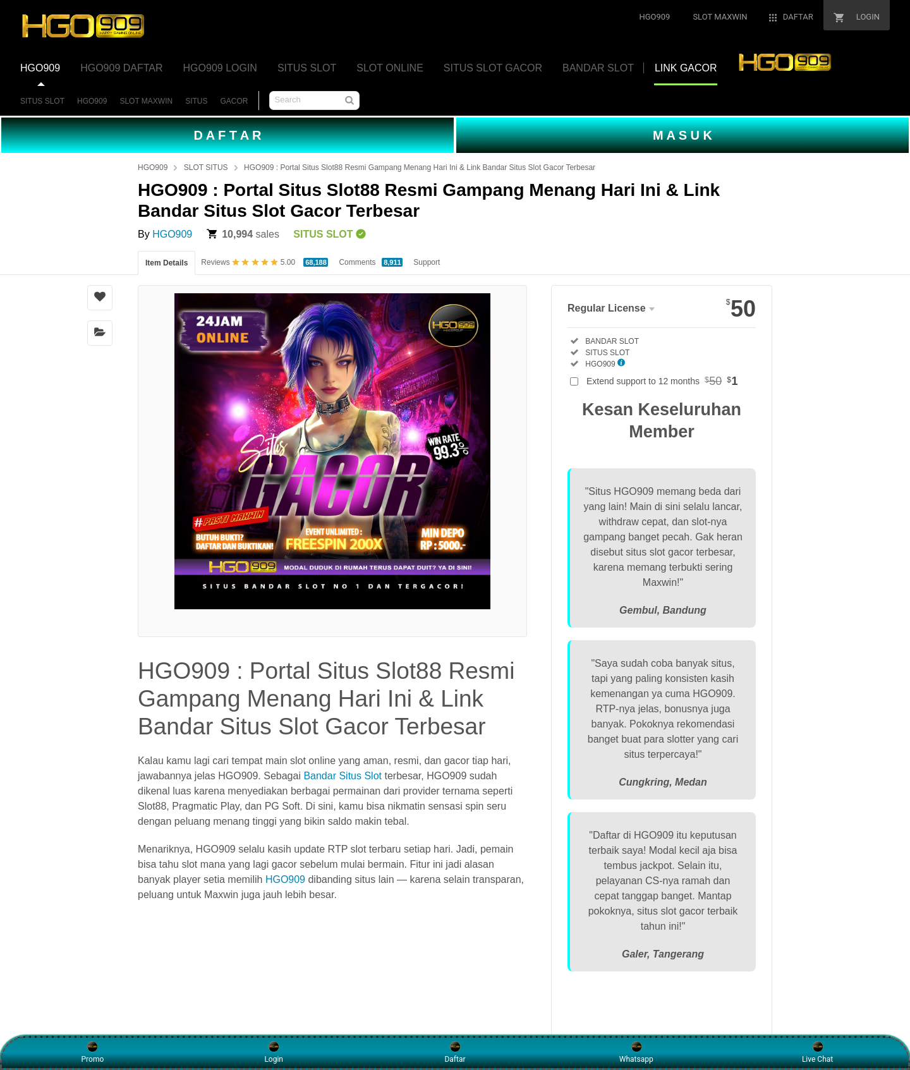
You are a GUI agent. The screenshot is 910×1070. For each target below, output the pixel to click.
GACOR (234, 101)
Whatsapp (636, 1052)
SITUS (196, 101)
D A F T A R (227, 135)
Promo (93, 1052)
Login (273, 1052)
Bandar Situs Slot (342, 775)
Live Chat (817, 1052)
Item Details (166, 262)
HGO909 (92, 101)
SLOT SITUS (206, 167)
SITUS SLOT (42, 101)
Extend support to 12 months (662, 381)
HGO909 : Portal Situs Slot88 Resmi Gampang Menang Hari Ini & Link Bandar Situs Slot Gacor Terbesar (419, 167)
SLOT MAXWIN (146, 101)
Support (426, 262)
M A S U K (682, 135)
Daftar (454, 1052)
